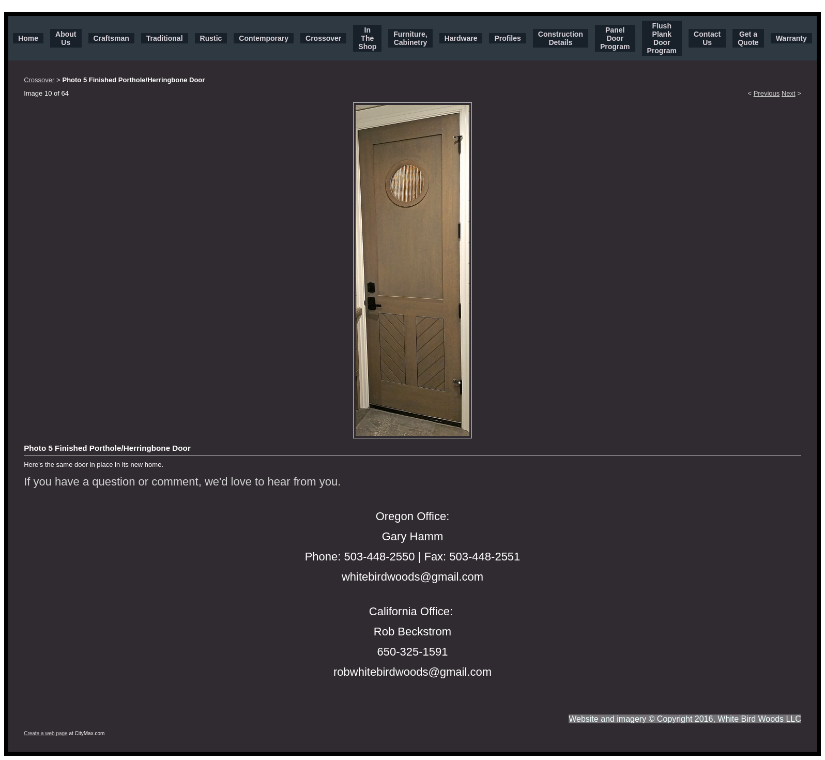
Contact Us (707, 38)
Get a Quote (748, 38)
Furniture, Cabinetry (410, 38)
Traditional (164, 38)
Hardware (461, 38)
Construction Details (560, 38)
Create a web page (46, 733)
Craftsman (111, 38)
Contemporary (263, 38)
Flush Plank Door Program (662, 38)
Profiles (507, 38)
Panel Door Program (615, 38)
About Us (65, 38)
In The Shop (367, 38)
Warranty (791, 38)
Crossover (323, 38)
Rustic (211, 38)
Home (28, 38)
